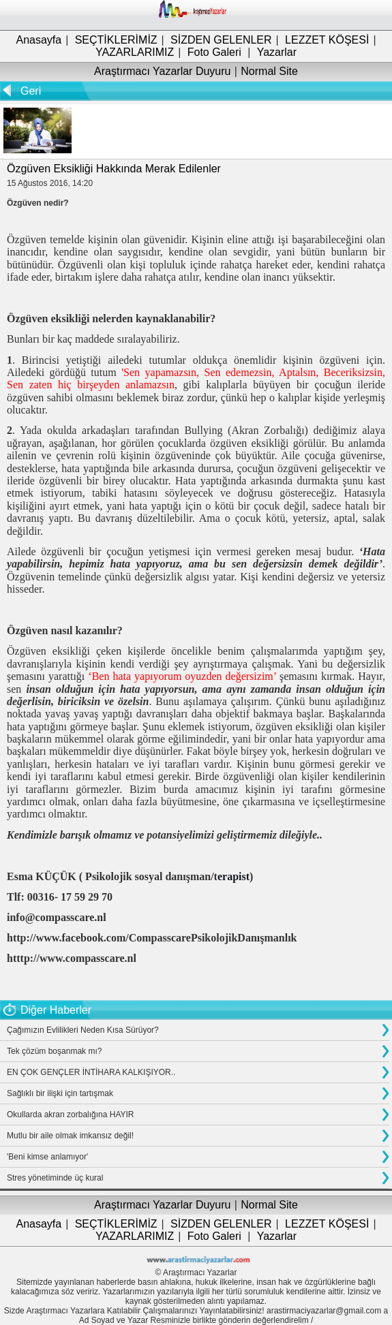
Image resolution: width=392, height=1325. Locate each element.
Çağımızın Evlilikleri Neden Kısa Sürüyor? (83, 1030)
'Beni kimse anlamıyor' (47, 1157)
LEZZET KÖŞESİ (327, 40)
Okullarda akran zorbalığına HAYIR (70, 1114)
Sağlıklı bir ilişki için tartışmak (60, 1093)
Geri (30, 91)
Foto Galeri (214, 52)
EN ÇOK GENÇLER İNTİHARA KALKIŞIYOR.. (91, 1072)
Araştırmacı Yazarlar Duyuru (162, 71)
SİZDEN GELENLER (220, 40)
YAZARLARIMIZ (134, 52)
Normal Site (269, 71)
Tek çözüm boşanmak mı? (54, 1051)
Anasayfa (38, 40)
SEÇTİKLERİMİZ (116, 40)
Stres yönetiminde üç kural (55, 1178)
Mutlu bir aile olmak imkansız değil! (70, 1135)
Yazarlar (277, 52)
